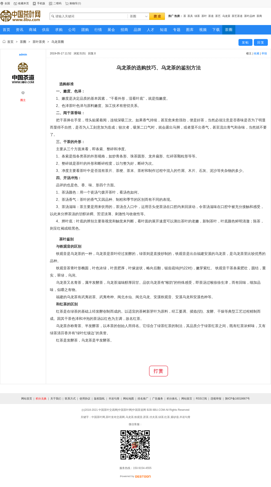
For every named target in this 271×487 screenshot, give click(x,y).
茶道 (211, 16)
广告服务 (157, 398)
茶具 (190, 16)
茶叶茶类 (39, 42)
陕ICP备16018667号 (237, 398)
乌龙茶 (226, 16)
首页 (10, 42)
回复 (260, 42)
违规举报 (215, 398)
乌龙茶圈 (57, 42)
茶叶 (204, 16)
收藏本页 (23, 3)
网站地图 (128, 398)
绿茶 (197, 16)
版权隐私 (99, 398)
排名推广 (143, 398)
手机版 (41, 3)
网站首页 (26, 398)
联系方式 (70, 398)
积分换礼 (172, 398)
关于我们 (55, 398)
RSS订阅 (201, 398)
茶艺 (218, 16)
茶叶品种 (249, 16)
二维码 (57, 3)
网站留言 (186, 398)
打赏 (159, 371)
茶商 (259, 16)
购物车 (74, 3)
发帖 (245, 42)
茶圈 (23, 42)
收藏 (256, 53)
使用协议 (84, 398)
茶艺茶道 (237, 16)
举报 (264, 53)
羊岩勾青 (114, 398)
